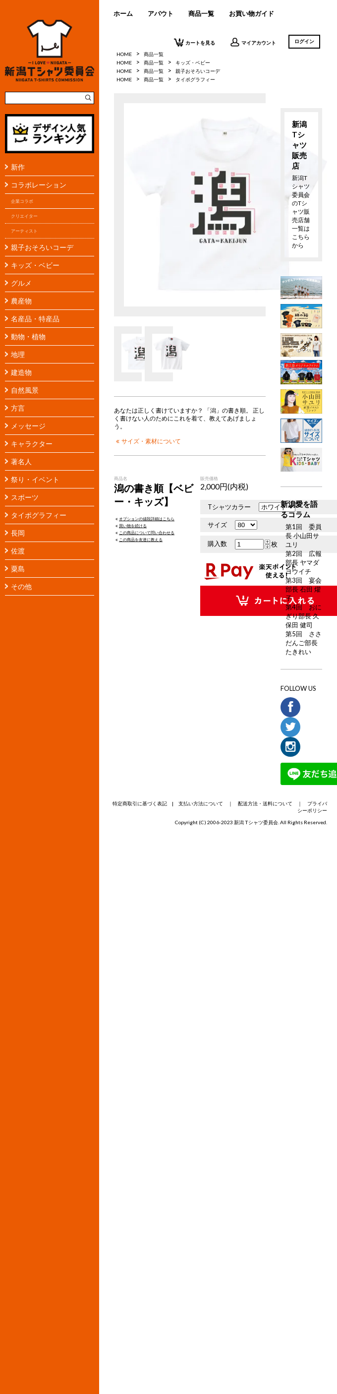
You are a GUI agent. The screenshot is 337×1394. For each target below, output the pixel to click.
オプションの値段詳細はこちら (144, 518)
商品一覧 (201, 13)
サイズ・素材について (147, 440)
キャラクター (32, 443)
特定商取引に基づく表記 (139, 803)
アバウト (160, 13)
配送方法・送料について (265, 803)
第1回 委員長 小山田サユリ (303, 535)
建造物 (21, 372)
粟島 (18, 568)
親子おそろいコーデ (42, 247)
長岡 (18, 533)
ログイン (304, 41)
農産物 (21, 301)
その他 (21, 586)
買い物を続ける (130, 525)
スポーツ (25, 497)
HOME (124, 62)
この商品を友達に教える (138, 539)
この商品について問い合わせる (144, 532)
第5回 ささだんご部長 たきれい (303, 643)
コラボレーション (38, 185)
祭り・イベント (35, 479)
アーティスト (24, 231)
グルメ (21, 283)
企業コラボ (22, 201)
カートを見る (194, 42)
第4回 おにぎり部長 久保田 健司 (303, 616)
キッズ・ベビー (35, 265)
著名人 (21, 461)
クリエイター (24, 216)
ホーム (123, 13)
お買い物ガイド (251, 13)
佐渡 (18, 550)
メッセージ (28, 426)
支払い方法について (200, 803)
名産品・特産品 (35, 318)
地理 (18, 354)
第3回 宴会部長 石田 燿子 (303, 589)
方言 (18, 408)
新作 (18, 167)
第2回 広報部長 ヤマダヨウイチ (303, 562)
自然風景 (25, 390)
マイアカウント (253, 42)
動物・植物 (28, 336)
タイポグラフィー (38, 515)
